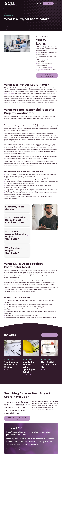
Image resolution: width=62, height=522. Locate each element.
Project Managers (9, 93)
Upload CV (48, 3)
